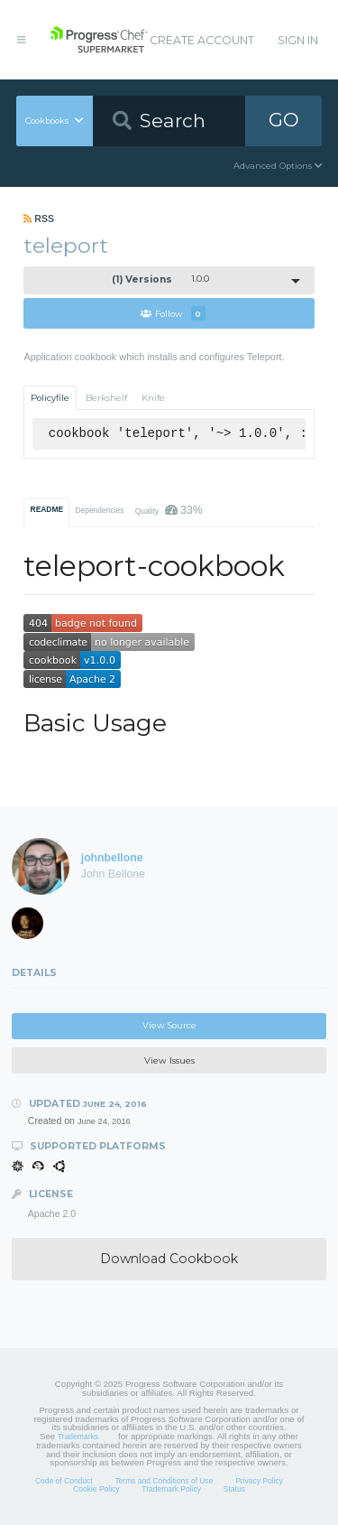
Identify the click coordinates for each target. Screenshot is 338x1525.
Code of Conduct (64, 1480)
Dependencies (99, 510)
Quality (169, 510)
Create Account (202, 40)
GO (284, 119)
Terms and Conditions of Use (163, 1480)
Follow (173, 313)
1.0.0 (160, 279)
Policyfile (50, 398)
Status (234, 1488)
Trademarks (78, 1436)
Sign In (298, 40)
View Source (169, 1025)
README (47, 509)
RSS (38, 218)
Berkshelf (106, 398)
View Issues (169, 1060)
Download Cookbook (169, 1259)
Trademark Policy (171, 1488)
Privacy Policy (259, 1480)
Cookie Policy (96, 1488)
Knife (153, 398)
